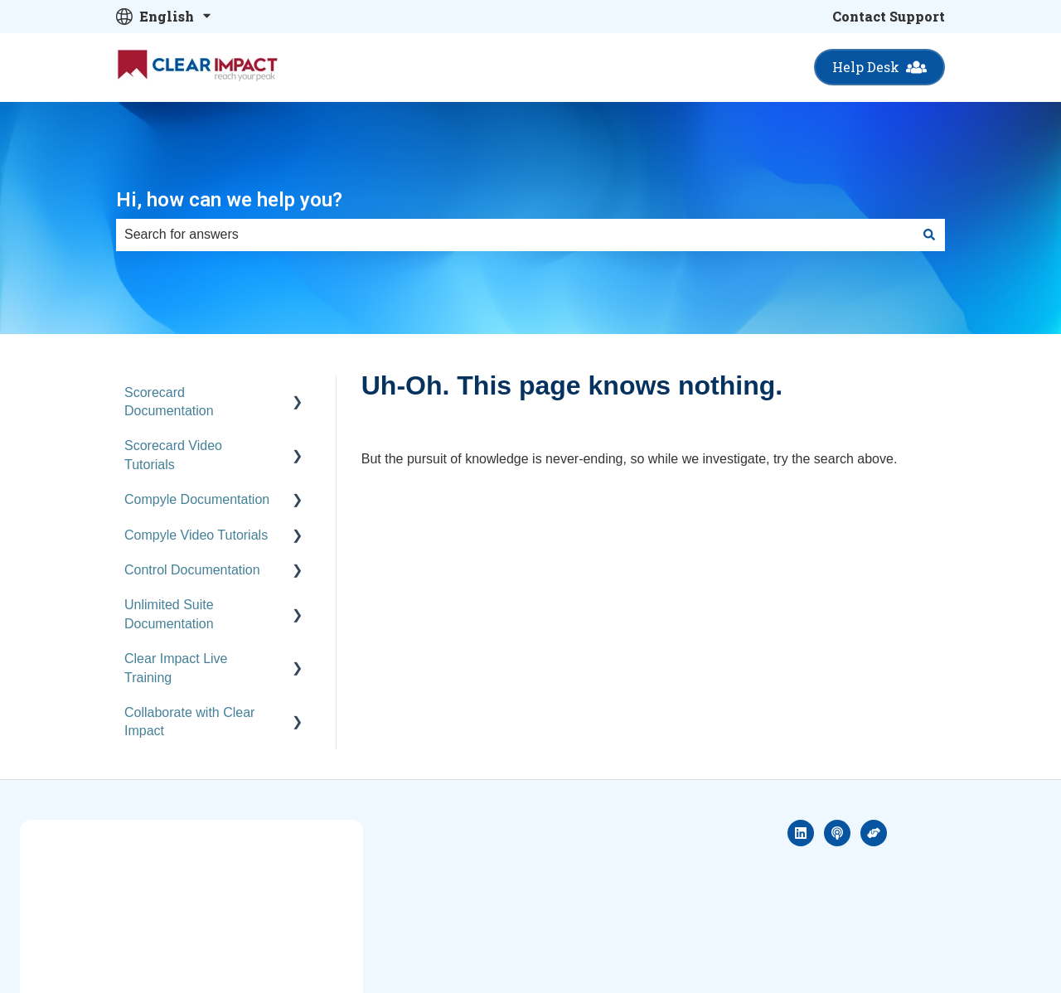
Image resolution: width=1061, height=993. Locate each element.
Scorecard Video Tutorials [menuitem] (173, 454)
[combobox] (514, 234)
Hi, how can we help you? (229, 199)
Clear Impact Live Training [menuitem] (176, 668)
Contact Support (888, 16)
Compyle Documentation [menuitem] (196, 499)
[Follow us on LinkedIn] (800, 833)
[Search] (929, 234)
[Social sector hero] (873, 833)
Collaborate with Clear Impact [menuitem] (189, 721)
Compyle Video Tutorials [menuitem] (196, 535)
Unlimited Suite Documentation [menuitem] (169, 614)
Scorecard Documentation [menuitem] (169, 401)
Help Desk (879, 66)
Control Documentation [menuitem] (192, 570)
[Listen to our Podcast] (837, 833)
